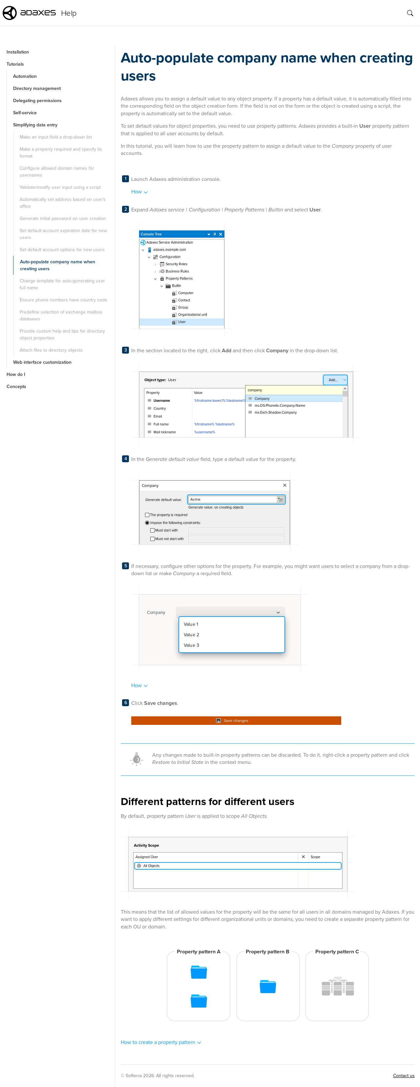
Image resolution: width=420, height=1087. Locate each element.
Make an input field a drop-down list (56, 137)
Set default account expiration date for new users (63, 234)
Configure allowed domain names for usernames (57, 172)
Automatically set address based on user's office (63, 203)
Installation (18, 52)
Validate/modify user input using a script (60, 187)
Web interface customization (42, 362)
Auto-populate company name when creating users (57, 265)
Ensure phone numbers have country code (63, 299)
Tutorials (15, 64)
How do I (16, 374)
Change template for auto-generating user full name (62, 284)
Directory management (37, 88)
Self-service (25, 112)
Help (69, 13)
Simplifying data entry (35, 124)
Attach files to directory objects (51, 350)
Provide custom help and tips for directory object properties (62, 334)
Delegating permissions (37, 100)
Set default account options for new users (62, 249)
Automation (25, 76)
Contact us (404, 1075)
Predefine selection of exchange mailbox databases (61, 315)
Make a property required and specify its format (61, 153)
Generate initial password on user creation (63, 218)
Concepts (16, 386)
